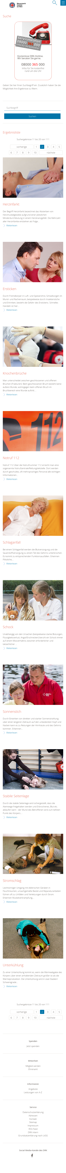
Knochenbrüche (15, 373)
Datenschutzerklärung (33, 1112)
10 (35, 152)
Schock (8, 627)
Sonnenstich (12, 712)
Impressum (33, 1125)
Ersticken (9, 289)
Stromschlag (12, 881)
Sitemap (33, 1122)
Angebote (33, 1089)
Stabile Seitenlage (16, 796)
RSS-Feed (33, 1128)
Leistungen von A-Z (33, 1092)
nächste (51, 152)
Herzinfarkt (11, 204)
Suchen (32, 116)
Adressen (33, 1115)
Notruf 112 (11, 458)
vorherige (22, 146)
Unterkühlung (13, 965)
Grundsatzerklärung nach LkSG (33, 1135)
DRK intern (33, 1132)
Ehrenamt (33, 1069)
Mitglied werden (33, 1066)
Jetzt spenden (33, 1046)
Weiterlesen (11, 225)
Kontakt (33, 1118)
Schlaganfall (12, 542)
